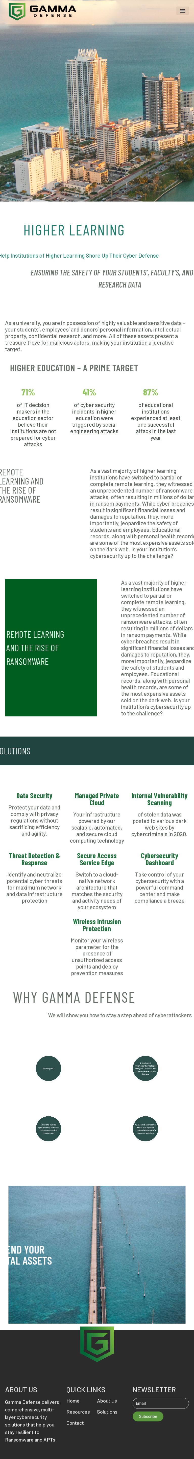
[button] (182, 11)
